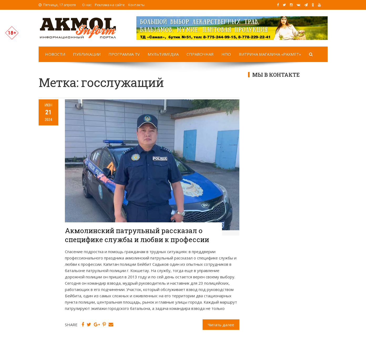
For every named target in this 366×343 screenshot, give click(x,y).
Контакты (136, 4)
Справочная (200, 54)
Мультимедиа (163, 54)
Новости (55, 54)
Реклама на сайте (110, 4)
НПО (226, 54)
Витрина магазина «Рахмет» (270, 54)
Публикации (87, 54)
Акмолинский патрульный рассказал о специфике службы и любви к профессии (137, 235)
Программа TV (124, 54)
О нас (86, 4)
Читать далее (221, 324)
